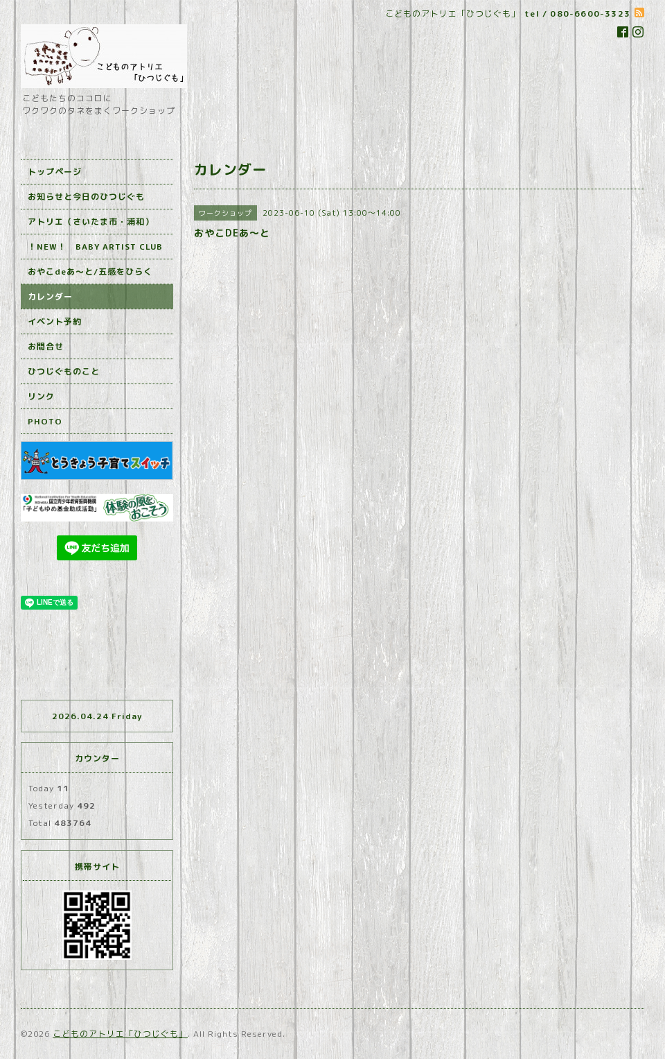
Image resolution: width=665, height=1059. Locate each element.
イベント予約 (55, 321)
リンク (41, 396)
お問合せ (46, 346)
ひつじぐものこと (64, 371)
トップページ (55, 172)
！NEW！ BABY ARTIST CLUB (95, 246)
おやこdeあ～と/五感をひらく (90, 271)
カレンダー (50, 296)
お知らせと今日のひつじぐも (86, 197)
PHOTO (45, 421)
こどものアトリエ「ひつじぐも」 (120, 1034)
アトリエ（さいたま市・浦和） (91, 221)
